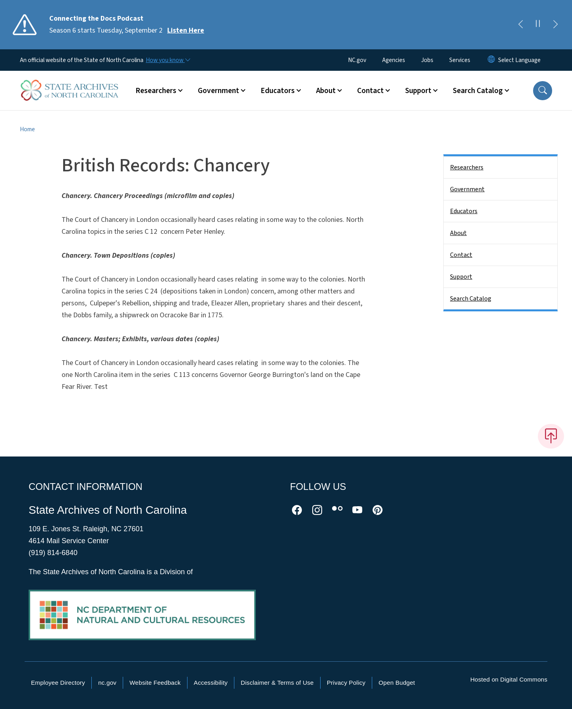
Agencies (393, 60)
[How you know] (168, 60)
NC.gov (357, 60)
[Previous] (520, 24)
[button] (542, 90)
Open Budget (397, 682)
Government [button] (218, 90)
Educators (463, 211)
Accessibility (211, 682)
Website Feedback (155, 682)
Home (27, 129)
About (458, 233)
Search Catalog (470, 298)
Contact (461, 255)
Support (461, 276)
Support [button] (418, 90)
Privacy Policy (346, 682)
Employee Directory (58, 682)
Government (467, 189)
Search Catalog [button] (478, 90)
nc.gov (107, 682)
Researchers (466, 167)
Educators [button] (278, 90)
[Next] (555, 24)
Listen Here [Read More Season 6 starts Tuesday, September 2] (185, 30)
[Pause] (538, 24)
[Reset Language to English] (491, 60)
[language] (519, 60)
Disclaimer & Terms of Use (277, 682)
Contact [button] (370, 90)
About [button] (326, 90)
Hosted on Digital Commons (508, 679)
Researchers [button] (155, 90)
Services (459, 60)
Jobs (427, 60)
